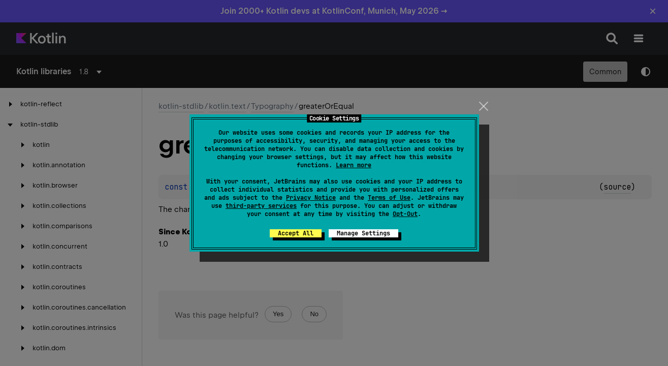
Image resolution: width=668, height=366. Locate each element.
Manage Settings (363, 233)
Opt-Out (405, 214)
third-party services (261, 206)
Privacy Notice (311, 198)
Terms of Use (389, 198)
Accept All (295, 233)
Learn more (353, 165)
